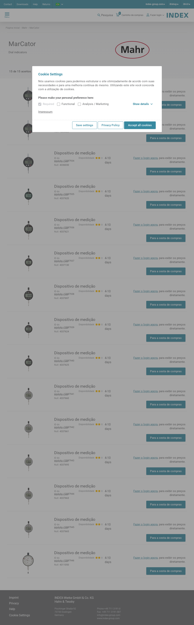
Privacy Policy (111, 125)
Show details (143, 104)
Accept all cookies (140, 125)
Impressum (45, 111)
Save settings (84, 125)
